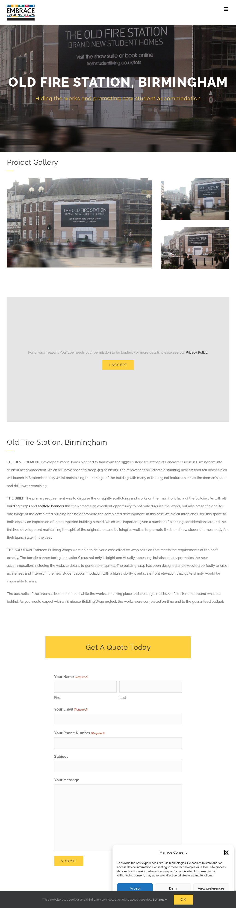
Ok (183, 899)
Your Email (70, 709)
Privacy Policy (196, 352)
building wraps (18, 506)
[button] (226, 852)
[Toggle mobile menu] (226, 9)
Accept (135, 888)
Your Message (66, 780)
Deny (173, 888)
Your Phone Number (79, 733)
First (57, 698)
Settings (160, 899)
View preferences (211, 888)
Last (122, 698)
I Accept (118, 365)
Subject (61, 756)
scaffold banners (51, 506)
